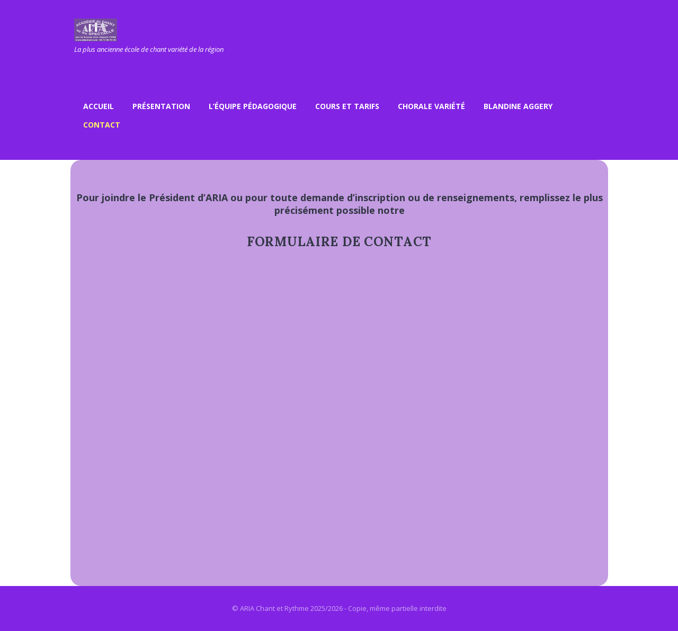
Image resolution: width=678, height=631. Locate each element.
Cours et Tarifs (347, 106)
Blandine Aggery (518, 106)
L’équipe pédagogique (253, 106)
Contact (101, 125)
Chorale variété (431, 106)
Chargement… (340, 426)
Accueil (98, 106)
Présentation (161, 106)
